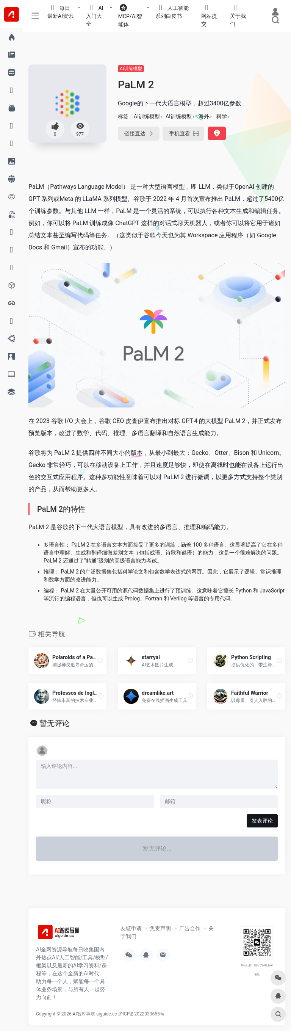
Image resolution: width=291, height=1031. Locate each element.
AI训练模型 (131, 68)
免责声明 (160, 928)
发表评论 (262, 821)
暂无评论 (54, 723)
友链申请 (131, 928)
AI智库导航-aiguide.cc (95, 1014)
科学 (221, 116)
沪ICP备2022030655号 (141, 1014)
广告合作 (189, 928)
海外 (204, 116)
